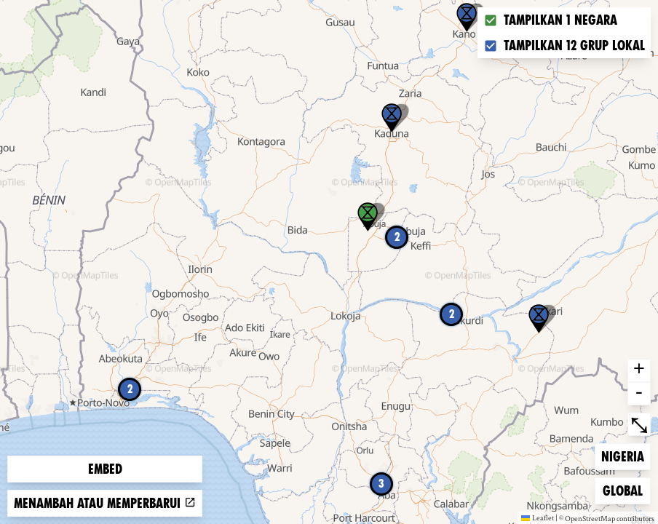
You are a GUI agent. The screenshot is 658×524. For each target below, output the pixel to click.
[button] (466, 17)
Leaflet (537, 517)
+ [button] (639, 370)
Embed (105, 469)
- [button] (639, 393)
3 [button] (381, 484)
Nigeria (624, 455)
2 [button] (129, 389)
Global (626, 489)
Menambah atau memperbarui (105, 503)
